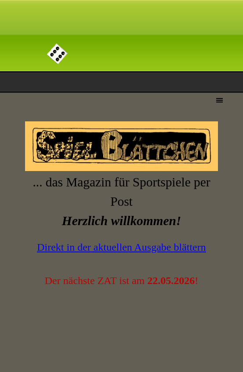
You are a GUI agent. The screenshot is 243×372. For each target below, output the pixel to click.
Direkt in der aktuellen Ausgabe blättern (121, 247)
